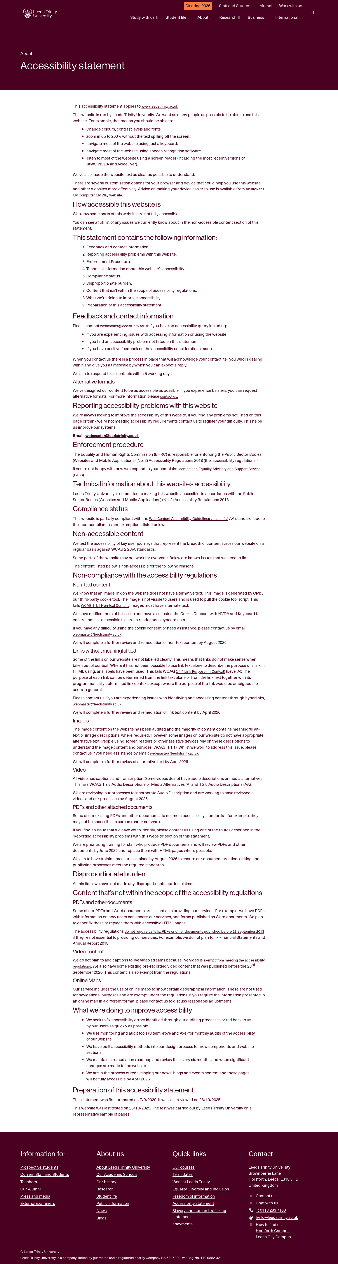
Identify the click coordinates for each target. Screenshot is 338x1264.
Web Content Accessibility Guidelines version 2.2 (192, 518)
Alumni (266, 5)
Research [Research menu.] (228, 17)
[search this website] (312, 13)
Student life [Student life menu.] (176, 17)
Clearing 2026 (197, 5)
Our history (106, 1180)
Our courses (183, 1166)
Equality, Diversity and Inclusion (200, 1188)
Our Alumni (30, 1188)
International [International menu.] (287, 17)
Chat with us (267, 1202)
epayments (182, 1223)
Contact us (265, 1194)
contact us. (170, 396)
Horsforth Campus (272, 1229)
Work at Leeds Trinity (191, 1180)
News (101, 1209)
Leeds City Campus (273, 1235)
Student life (106, 1195)
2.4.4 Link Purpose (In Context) (203, 670)
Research (105, 1188)
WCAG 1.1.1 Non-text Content (107, 604)
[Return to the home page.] (37, 13)
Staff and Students (236, 5)
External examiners (37, 1202)
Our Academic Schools (116, 1173)
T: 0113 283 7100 (271, 1209)
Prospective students (39, 1166)
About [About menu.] (203, 17)
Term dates (182, 1173)
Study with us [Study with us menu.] (142, 17)
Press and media (35, 1195)
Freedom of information (193, 1195)
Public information (112, 1202)
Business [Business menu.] (256, 17)
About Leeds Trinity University (123, 1166)
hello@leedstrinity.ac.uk (277, 1216)
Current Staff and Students (44, 1173)
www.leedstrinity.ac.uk (161, 106)
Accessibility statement (193, 1202)
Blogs (101, 1217)
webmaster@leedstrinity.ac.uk (127, 325)
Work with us (290, 5)
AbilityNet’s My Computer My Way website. (111, 194)
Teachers (28, 1180)
